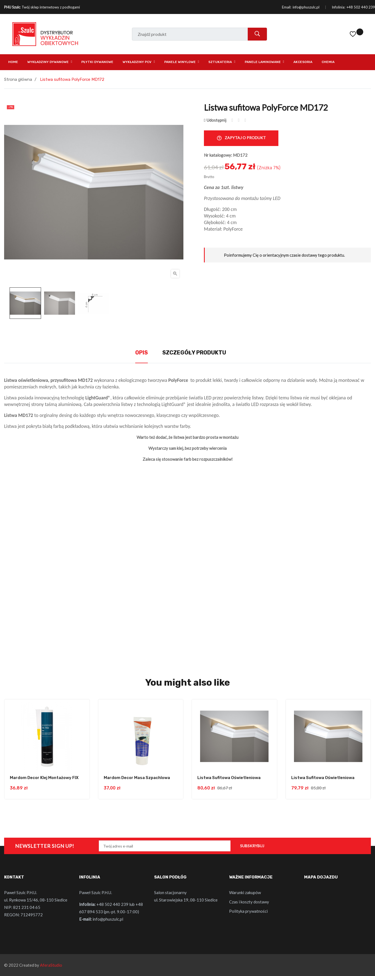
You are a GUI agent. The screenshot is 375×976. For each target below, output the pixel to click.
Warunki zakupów (245, 892)
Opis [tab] (141, 352)
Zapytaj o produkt (241, 138)
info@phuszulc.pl (306, 7)
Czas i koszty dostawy (249, 901)
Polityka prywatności (248, 911)
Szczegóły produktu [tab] (194, 352)
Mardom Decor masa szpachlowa (137, 777)
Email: (286, 7)
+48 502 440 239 (361, 7)
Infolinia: (338, 7)
